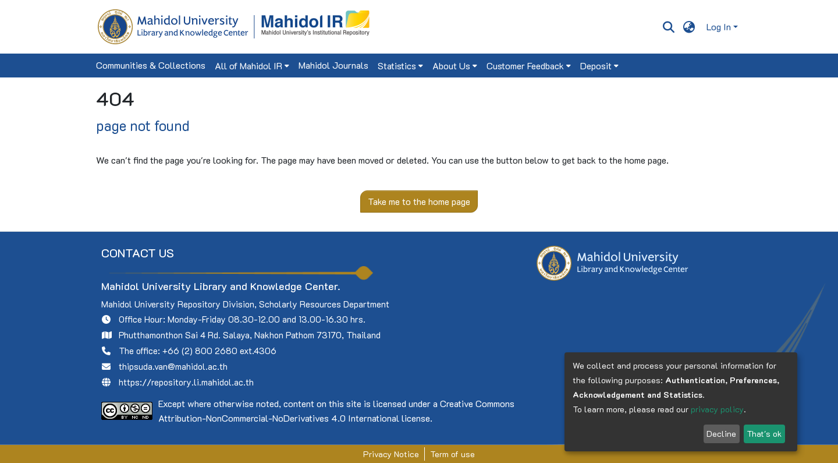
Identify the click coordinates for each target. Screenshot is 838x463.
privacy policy (717, 409)
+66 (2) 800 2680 (199, 350)
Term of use (452, 454)
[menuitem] (689, 27)
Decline (721, 433)
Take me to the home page (419, 201)
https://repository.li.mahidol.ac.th (186, 382)
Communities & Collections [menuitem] (150, 65)
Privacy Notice (391, 454)
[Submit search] (668, 27)
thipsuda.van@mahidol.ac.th (173, 366)
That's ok (764, 433)
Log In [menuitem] (718, 26)
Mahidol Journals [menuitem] (333, 65)
